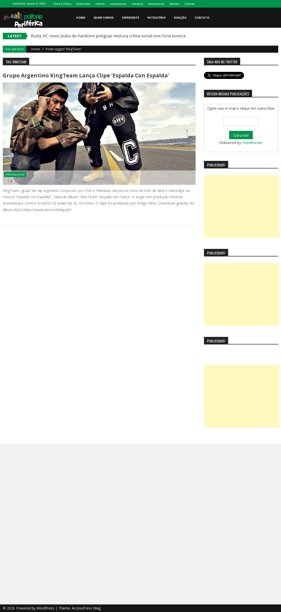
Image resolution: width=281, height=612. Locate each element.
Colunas (189, 3)
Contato (202, 17)
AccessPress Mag (86, 608)
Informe (100, 3)
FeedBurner (252, 142)
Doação (180, 17)
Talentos (174, 3)
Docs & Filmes (63, 3)
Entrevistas (83, 3)
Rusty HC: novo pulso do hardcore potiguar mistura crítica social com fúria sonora (108, 36)
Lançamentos (118, 3)
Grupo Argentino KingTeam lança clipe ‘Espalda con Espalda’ (86, 75)
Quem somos (103, 17)
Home (80, 17)
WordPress (46, 608)
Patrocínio (156, 17)
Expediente (130, 17)
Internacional (156, 3)
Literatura (137, 3)
